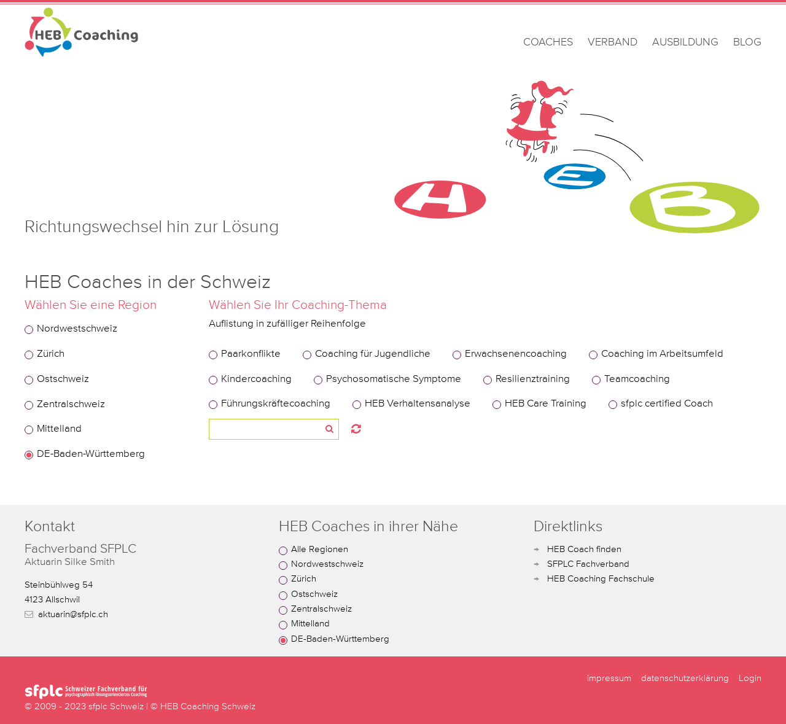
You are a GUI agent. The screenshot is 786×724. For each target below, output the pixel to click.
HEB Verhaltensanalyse (417, 404)
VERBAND (612, 42)
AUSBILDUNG (685, 42)
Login (750, 678)
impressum (609, 678)
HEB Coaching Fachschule (601, 578)
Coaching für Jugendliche (372, 354)
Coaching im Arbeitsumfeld (662, 354)
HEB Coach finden (584, 549)
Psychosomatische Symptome (393, 379)
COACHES (548, 42)
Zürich (50, 354)
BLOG (747, 42)
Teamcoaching (637, 379)
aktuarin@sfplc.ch (73, 614)
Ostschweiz (63, 379)
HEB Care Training (545, 404)
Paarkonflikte (251, 354)
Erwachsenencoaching (516, 354)
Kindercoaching (256, 379)
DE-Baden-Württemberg (91, 454)
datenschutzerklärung (685, 678)
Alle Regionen (319, 549)
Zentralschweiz (71, 404)
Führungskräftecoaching (275, 404)
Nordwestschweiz (77, 329)
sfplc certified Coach (667, 404)
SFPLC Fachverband (588, 564)
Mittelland (59, 429)
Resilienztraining (533, 379)
